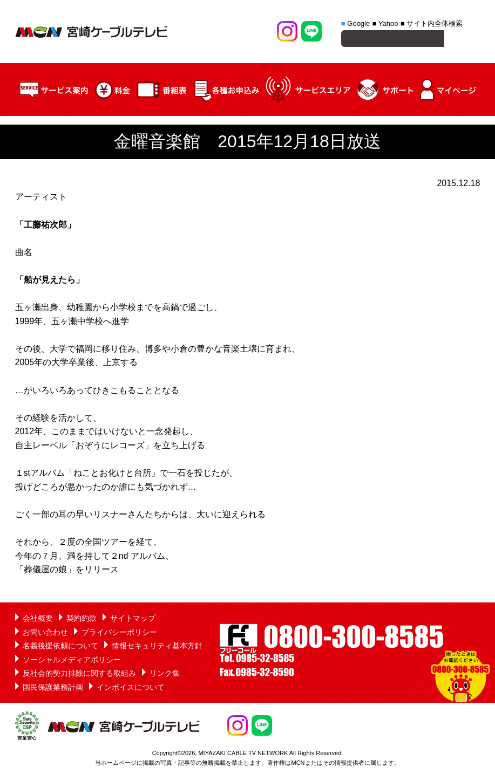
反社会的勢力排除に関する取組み (79, 674)
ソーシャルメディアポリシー (72, 661)
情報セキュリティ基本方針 (157, 647)
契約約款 (81, 619)
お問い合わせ (45, 633)
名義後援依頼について (60, 647)
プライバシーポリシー (119, 633)
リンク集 (165, 674)
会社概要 (38, 619)
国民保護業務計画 (53, 688)
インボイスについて (131, 688)
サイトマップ (132, 619)
